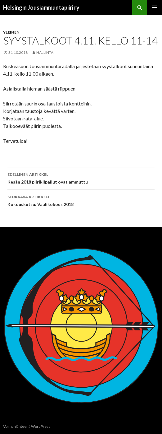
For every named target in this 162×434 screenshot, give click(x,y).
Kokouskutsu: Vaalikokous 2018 (81, 200)
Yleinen (11, 32)
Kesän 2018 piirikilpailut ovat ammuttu (81, 177)
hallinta (44, 52)
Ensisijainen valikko (154, 7)
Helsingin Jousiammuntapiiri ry (41, 7)
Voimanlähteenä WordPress (26, 426)
